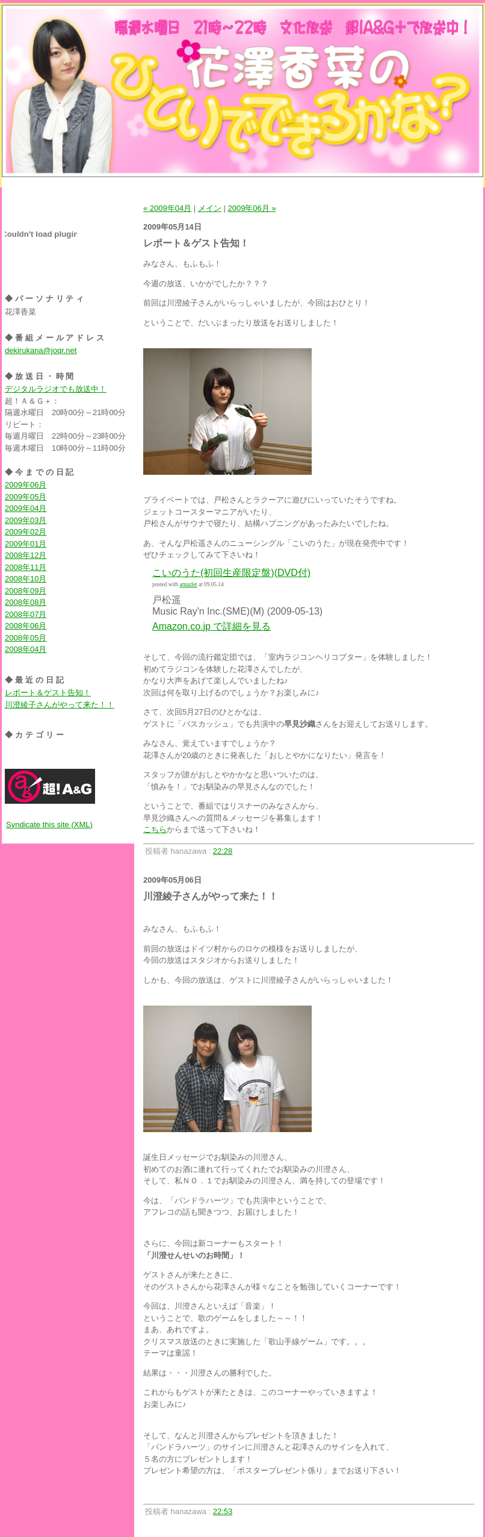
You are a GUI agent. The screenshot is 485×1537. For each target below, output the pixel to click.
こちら (155, 829)
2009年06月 (25, 484)
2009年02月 (25, 531)
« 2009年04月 (167, 208)
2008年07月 (25, 614)
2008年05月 (25, 637)
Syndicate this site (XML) (49, 824)
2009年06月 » (251, 208)
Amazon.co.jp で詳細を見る (211, 626)
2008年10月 (25, 578)
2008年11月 (25, 567)
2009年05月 (25, 496)
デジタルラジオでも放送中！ (56, 388)
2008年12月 (25, 555)
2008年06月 (25, 625)
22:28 (223, 851)
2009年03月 (25, 520)
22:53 (223, 1511)
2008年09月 (25, 590)
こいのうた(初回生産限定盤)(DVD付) (231, 573)
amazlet (188, 584)
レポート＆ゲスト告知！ (48, 692)
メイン (209, 208)
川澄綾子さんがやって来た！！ (59, 704)
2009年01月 (25, 543)
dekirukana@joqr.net (40, 350)
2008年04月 (25, 649)
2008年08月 (25, 602)
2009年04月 (25, 508)
